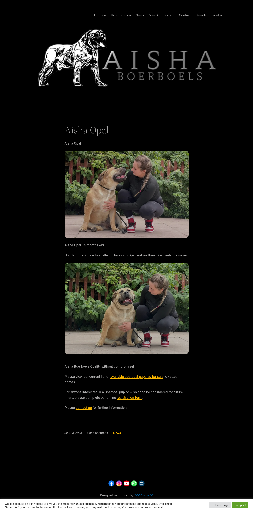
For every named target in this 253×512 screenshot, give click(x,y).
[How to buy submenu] (130, 15)
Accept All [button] (240, 505)
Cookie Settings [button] (219, 505)
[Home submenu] (105, 15)
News (139, 15)
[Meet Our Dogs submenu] (173, 15)
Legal (215, 15)
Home (98, 15)
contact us (84, 408)
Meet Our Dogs (160, 15)
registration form (129, 398)
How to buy (119, 15)
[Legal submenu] (221, 15)
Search (200, 15)
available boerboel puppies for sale (136, 376)
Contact (185, 15)
